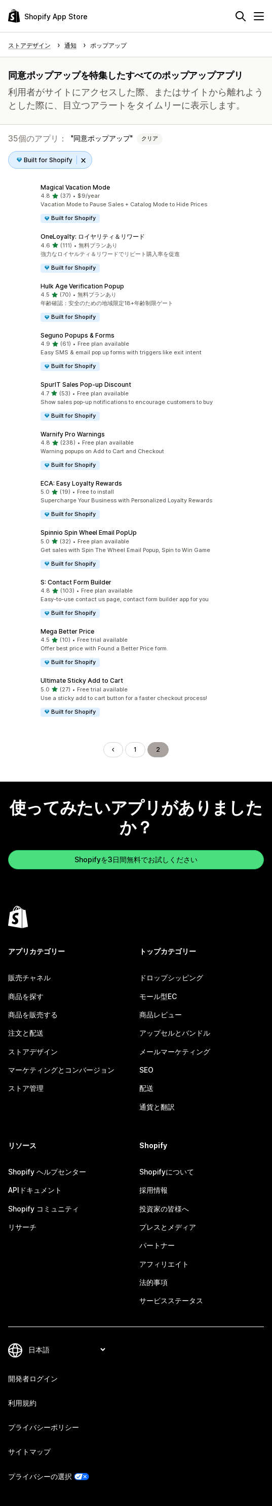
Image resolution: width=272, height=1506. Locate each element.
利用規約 (22, 1403)
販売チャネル (29, 977)
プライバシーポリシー (43, 1427)
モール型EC (158, 996)
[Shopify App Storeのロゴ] (48, 16)
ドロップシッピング (171, 977)
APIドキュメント (35, 1190)
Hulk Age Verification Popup (82, 286)
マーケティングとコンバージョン (61, 1070)
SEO (146, 1070)
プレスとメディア (167, 1227)
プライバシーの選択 (40, 1476)
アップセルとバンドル (174, 1033)
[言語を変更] (66, 1349)
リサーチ (22, 1227)
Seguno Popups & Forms (77, 335)
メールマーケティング (174, 1051)
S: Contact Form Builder (76, 582)
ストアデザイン (33, 1051)
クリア (149, 138)
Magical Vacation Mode (75, 187)
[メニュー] (259, 16)
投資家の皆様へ (164, 1208)
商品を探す (26, 996)
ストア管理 (26, 1088)
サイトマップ (29, 1451)
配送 (146, 1088)
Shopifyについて (166, 1171)
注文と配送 (26, 1033)
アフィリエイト (164, 1264)
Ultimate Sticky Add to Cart (82, 680)
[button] (136, 203)
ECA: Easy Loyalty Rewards (81, 483)
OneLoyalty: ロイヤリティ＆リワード (93, 236)
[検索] (241, 16)
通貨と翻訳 (157, 1107)
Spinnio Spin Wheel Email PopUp (89, 532)
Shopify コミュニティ (43, 1208)
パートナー (157, 1245)
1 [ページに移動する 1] (135, 749)
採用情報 (153, 1190)
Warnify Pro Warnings (73, 434)
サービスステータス (171, 1300)
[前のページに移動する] (113, 749)
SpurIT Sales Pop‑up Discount (86, 384)
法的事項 (153, 1282)
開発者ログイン (33, 1378)
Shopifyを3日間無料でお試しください (136, 859)
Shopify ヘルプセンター (47, 1171)
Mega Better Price (67, 631)
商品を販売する (33, 1014)
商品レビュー (160, 1014)
